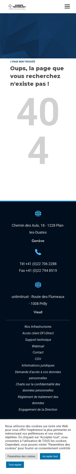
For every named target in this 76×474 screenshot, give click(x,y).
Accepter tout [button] (50, 456)
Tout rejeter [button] (15, 464)
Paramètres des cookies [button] (21, 456)
